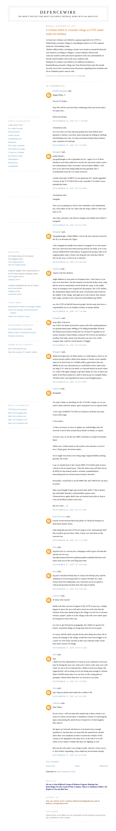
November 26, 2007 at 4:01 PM (69, 188)
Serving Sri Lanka (15, 156)
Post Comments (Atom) (66, 771)
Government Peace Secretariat (20, 329)
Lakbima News (14, 279)
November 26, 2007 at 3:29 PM (69, 145)
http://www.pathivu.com (17, 419)
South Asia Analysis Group (18, 316)
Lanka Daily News (15, 125)
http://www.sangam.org (17, 413)
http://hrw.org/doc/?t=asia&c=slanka (22, 352)
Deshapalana (13, 159)
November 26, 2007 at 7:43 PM (69, 311)
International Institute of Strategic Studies (24, 306)
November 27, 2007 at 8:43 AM (70, 648)
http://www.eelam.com (17, 416)
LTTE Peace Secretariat (17, 409)
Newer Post (50, 766)
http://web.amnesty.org (17, 348)
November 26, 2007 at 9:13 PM (69, 382)
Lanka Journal (13, 135)
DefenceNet (13, 162)
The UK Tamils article (17, 265)
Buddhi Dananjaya (60, 91)
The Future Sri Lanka (16, 149)
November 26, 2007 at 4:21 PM (69, 225)
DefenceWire (58, 12)
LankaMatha (13, 166)
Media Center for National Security (22, 332)
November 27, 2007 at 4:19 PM (69, 755)
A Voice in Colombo (16, 152)
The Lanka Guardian (16, 145)
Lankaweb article (15, 294)
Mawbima (12, 142)
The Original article (16, 262)
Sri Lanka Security (15, 128)
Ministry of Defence (16, 336)
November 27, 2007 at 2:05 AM (70, 589)
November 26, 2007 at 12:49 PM (70, 121)
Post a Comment (52, 761)
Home (77, 766)
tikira (55, 547)
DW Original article (16, 276)
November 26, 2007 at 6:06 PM (69, 262)
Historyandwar (14, 132)
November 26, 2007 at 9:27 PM (69, 510)
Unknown (56, 269)
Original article (14, 291)
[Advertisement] (20, 68)
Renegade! (57, 152)
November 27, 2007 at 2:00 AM (70, 564)
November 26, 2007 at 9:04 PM (69, 345)
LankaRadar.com (14, 139)
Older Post (104, 766)
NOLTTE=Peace (59, 516)
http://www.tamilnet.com (18, 423)
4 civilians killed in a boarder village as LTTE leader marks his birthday (75, 31)
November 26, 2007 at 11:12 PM (70, 540)
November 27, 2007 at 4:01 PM (69, 696)
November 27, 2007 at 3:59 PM (69, 681)
